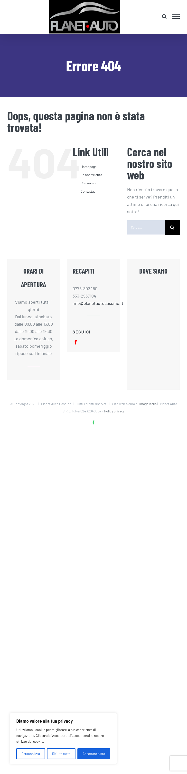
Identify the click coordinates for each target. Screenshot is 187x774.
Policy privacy (114, 411)
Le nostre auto (91, 175)
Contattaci (88, 191)
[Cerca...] (146, 227)
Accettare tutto (94, 754)
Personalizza (30, 754)
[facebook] (76, 342)
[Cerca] (172, 227)
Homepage (88, 167)
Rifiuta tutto (61, 754)
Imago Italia (148, 404)
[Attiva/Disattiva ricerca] (164, 16)
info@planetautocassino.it (94, 303)
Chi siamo (88, 183)
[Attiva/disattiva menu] (176, 16)
